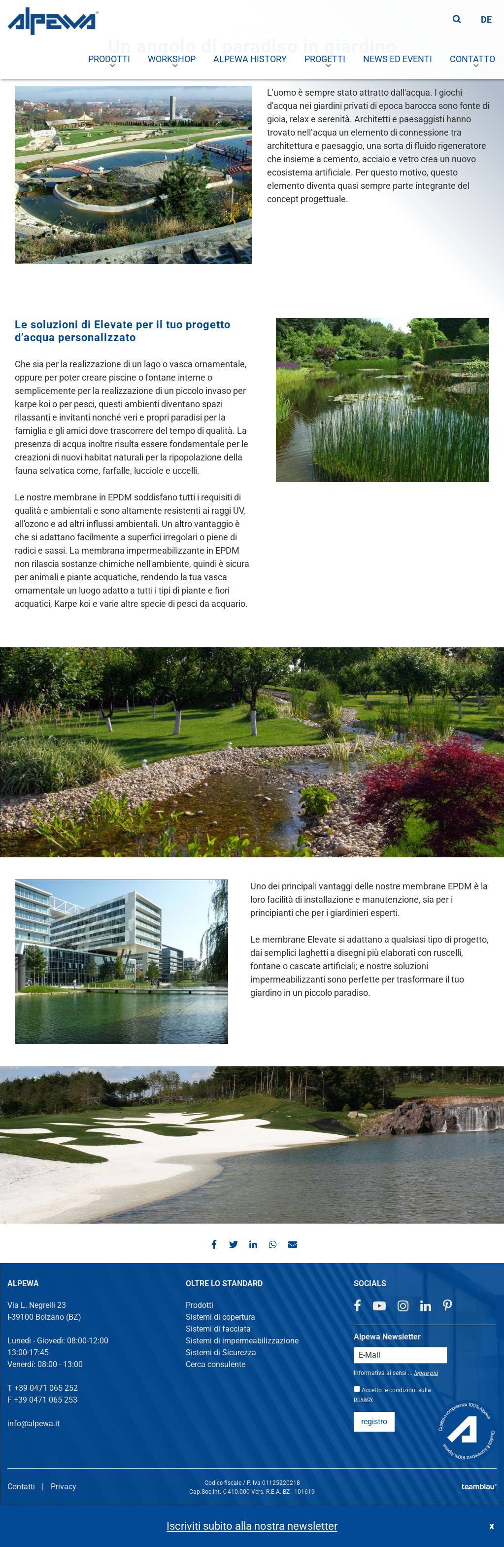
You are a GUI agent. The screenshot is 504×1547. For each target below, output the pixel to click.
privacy (363, 1399)
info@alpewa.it (33, 1423)
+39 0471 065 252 (46, 1388)
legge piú (426, 1373)
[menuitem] (172, 59)
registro (374, 1421)
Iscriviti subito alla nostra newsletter (252, 1526)
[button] (212, 1244)
